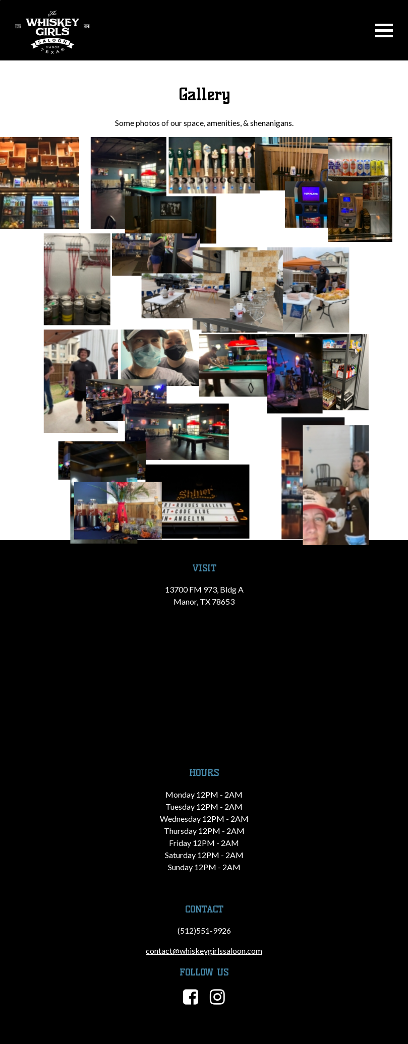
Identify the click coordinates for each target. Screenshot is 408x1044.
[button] (39, 183)
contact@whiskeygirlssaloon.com (204, 950)
